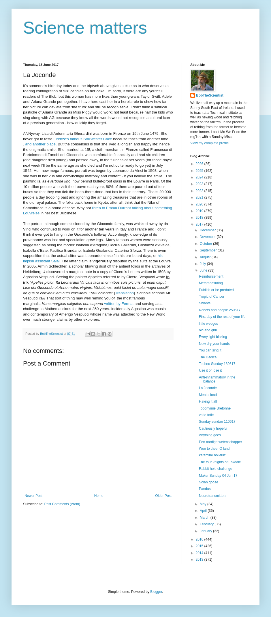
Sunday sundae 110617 (217, 422)
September (209, 250)
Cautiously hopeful (213, 428)
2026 (200, 164)
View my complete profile (209, 143)
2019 (200, 211)
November (208, 237)
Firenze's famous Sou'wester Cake (83, 139)
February (207, 524)
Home (98, 496)
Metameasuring (211, 283)
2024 (200, 177)
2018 (200, 218)
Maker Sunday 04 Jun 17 (218, 476)
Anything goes (210, 435)
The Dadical (208, 357)
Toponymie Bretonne (215, 408)
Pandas (205, 489)
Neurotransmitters (212, 496)
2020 (200, 204)
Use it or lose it (210, 370)
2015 (200, 546)
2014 (200, 553)
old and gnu (208, 330)
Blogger (156, 592)
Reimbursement (211, 276)
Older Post (163, 496)
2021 (200, 197)
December (208, 230)
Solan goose (208, 482)
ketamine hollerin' (212, 455)
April (204, 511)
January (206, 531)
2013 (200, 560)
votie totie (206, 415)
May (203, 504)
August (206, 257)
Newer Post (33, 496)
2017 (200, 224)
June (204, 270)
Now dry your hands (214, 344)
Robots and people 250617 (219, 310)
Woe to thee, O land (214, 449)
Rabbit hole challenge (215, 469)
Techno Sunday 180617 (217, 364)
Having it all (208, 401)
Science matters (85, 27)
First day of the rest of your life (222, 317)
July (203, 264)
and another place (40, 144)
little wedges (208, 324)
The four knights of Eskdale (220, 462)
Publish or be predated (216, 290)
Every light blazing (213, 337)
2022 (200, 191)
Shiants (204, 303)
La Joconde (208, 388)
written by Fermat (119, 303)
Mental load (208, 395)
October (206, 244)
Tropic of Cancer (211, 297)
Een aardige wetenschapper (220, 442)
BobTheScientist (209, 95)
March (205, 518)
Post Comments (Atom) (62, 504)
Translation (124, 293)
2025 (200, 171)
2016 (200, 539)
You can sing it (210, 350)
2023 (200, 184)
